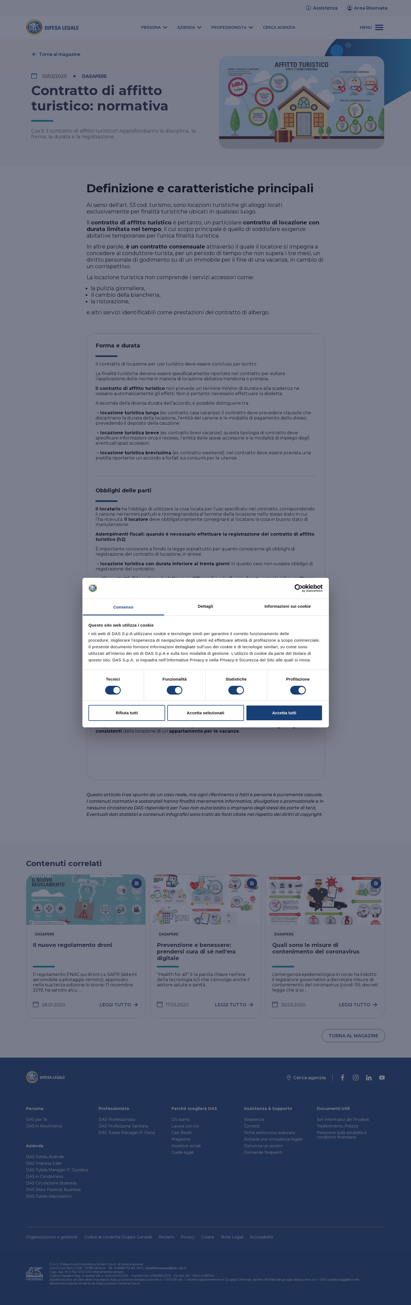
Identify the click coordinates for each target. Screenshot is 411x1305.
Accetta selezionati (205, 712)
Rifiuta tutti (127, 712)
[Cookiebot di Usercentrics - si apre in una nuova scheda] (299, 588)
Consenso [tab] (123, 607)
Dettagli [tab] (205, 606)
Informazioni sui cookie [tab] (288, 606)
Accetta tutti (284, 712)
